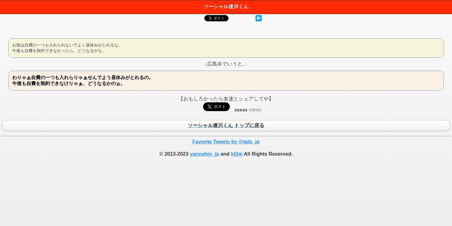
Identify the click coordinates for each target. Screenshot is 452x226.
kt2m (237, 154)
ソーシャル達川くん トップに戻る (226, 126)
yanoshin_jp (204, 154)
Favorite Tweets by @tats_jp (226, 141)
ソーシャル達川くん (226, 6)
